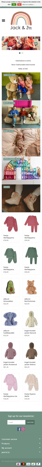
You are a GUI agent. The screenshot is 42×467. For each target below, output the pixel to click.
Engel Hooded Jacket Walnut (30, 363)
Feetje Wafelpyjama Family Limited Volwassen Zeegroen (30, 268)
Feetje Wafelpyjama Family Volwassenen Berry (30, 236)
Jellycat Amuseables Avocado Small (9, 300)
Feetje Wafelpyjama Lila (10, 395)
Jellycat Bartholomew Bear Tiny (30, 300)
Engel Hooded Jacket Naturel (30, 332)
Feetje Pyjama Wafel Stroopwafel (30, 395)
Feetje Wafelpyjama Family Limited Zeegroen (9, 268)
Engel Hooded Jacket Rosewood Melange (10, 363)
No (19, 4)
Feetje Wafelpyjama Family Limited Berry (9, 236)
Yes (14, 4)
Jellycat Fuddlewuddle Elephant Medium (10, 332)
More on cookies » (28, 4)
